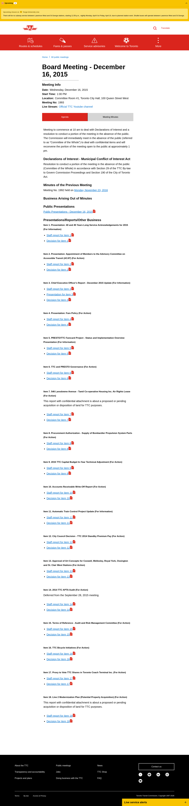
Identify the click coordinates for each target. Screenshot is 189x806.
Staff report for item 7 (59, 414)
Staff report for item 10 (60, 492)
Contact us (156, 766)
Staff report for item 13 (60, 571)
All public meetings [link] (60, 57)
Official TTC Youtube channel (76, 106)
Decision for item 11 (58, 523)
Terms (17, 796)
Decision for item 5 (57, 353)
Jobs (58, 772)
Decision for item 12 (58, 547)
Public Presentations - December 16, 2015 (68, 211)
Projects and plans (23, 778)
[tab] (65, 117)
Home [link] (45, 57)
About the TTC (21, 765)
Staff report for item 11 (60, 517)
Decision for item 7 (57, 419)
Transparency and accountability (30, 772)
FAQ (99, 778)
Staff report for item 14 (60, 604)
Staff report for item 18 (60, 715)
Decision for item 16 (58, 659)
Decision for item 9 (57, 473)
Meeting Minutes (110, 117)
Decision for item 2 (57, 269)
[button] (94, 10)
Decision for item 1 (57, 240)
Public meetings (63, 765)
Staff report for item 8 (59, 443)
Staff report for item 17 (60, 678)
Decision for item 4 (57, 324)
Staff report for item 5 (59, 348)
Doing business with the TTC (69, 778)
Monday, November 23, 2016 (91, 190)
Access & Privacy (39, 796)
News (100, 765)
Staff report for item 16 (60, 653)
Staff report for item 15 (60, 629)
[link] (140, 774)
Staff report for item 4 (59, 319)
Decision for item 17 (58, 684)
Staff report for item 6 (59, 372)
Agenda (64, 117)
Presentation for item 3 (60, 294)
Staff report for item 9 (59, 468)
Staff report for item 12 (60, 542)
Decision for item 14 (58, 609)
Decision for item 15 (58, 634)
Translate (165, 28)
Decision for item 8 (57, 448)
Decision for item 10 (58, 498)
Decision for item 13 (58, 576)
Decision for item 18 (58, 721)
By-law (26, 796)
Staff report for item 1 (59, 235)
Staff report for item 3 (59, 288)
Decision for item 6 (57, 378)
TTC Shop (102, 772)
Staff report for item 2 (59, 264)
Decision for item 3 (57, 300)
